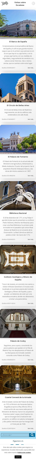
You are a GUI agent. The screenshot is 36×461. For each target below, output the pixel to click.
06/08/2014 (11, 360)
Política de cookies (24, 452)
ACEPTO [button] (18, 457)
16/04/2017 (11, 119)
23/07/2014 (11, 428)
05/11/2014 (11, 303)
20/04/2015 (11, 239)
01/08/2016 (11, 176)
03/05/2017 (11, 68)
